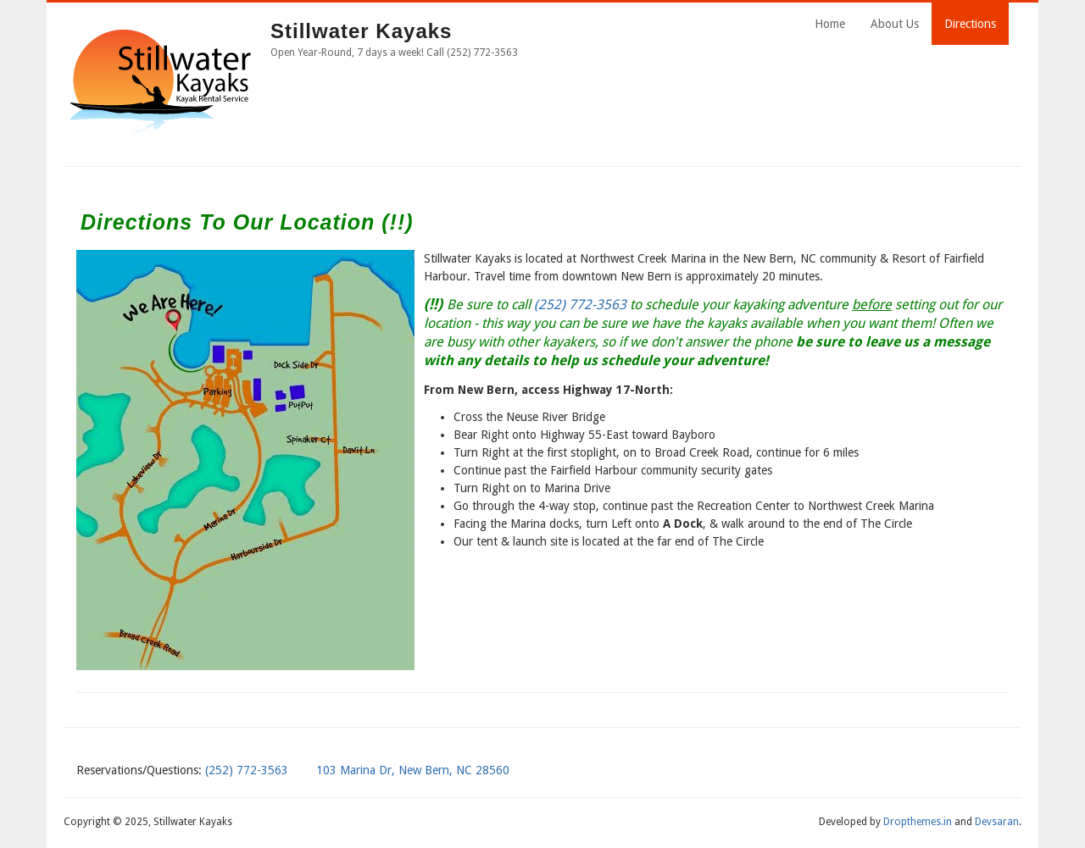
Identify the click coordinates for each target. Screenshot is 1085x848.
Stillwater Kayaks (361, 30)
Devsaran (997, 822)
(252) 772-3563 (580, 305)
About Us (895, 23)
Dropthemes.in (917, 822)
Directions (970, 23)
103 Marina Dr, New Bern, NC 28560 (412, 770)
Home (830, 23)
